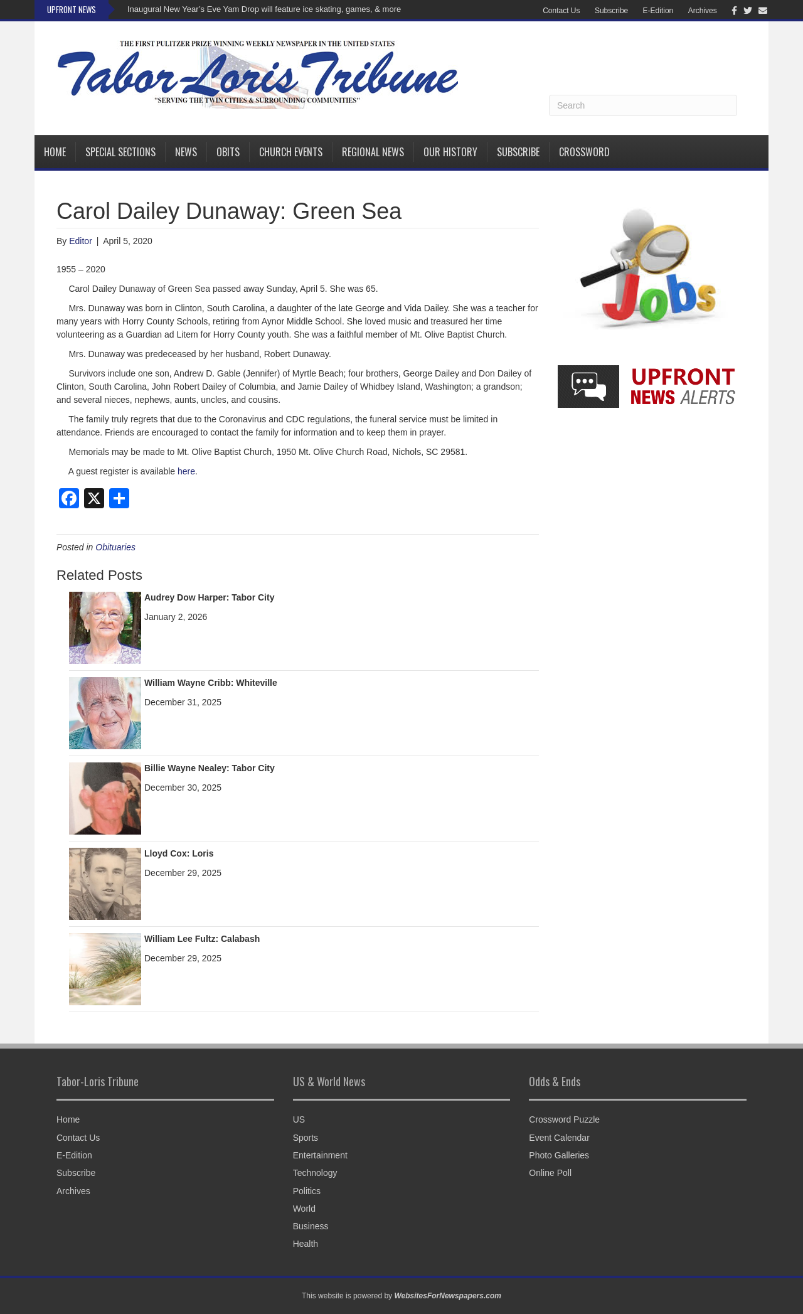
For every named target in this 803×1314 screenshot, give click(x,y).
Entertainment (320, 1155)
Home (55, 151)
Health (305, 1244)
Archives (702, 10)
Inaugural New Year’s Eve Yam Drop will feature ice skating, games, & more (264, 9)
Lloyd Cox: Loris (178, 853)
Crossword (584, 151)
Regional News (373, 151)
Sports (305, 1138)
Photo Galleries (559, 1155)
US (299, 1119)
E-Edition (658, 10)
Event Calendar (559, 1138)
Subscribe (611, 10)
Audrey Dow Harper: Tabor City (209, 597)
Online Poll (550, 1173)
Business (311, 1226)
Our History (450, 151)
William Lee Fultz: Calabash (202, 939)
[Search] (643, 105)
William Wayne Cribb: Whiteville (210, 683)
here (186, 471)
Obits (228, 151)
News (186, 151)
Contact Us (561, 10)
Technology (315, 1173)
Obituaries (115, 547)
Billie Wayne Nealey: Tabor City (209, 768)
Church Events (290, 151)
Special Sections (120, 151)
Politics (307, 1191)
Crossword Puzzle (564, 1119)
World (304, 1209)
